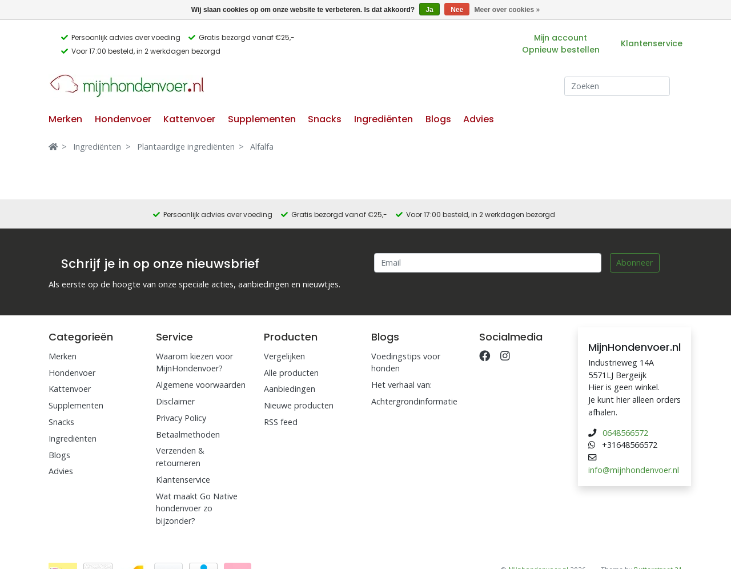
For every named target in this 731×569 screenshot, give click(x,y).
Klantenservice (651, 43)
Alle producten (291, 372)
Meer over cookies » (507, 10)
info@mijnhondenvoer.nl (633, 469)
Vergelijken (284, 356)
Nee (457, 10)
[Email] (487, 263)
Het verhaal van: (401, 384)
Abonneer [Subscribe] (634, 262)
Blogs (438, 119)
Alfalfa (262, 146)
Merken (65, 119)
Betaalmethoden (188, 434)
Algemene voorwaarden (201, 384)
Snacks (325, 119)
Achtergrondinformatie (414, 401)
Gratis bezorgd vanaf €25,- (247, 37)
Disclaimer (175, 401)
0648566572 (625, 432)
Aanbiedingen (289, 388)
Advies (478, 119)
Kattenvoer (189, 119)
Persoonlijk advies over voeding (125, 37)
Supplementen (262, 119)
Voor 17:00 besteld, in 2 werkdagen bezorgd (145, 51)
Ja (429, 10)
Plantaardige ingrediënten (186, 146)
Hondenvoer (123, 119)
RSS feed (281, 421)
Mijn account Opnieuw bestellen (561, 43)
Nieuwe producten (299, 405)
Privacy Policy (181, 417)
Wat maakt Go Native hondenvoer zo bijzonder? (197, 508)
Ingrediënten (383, 119)
